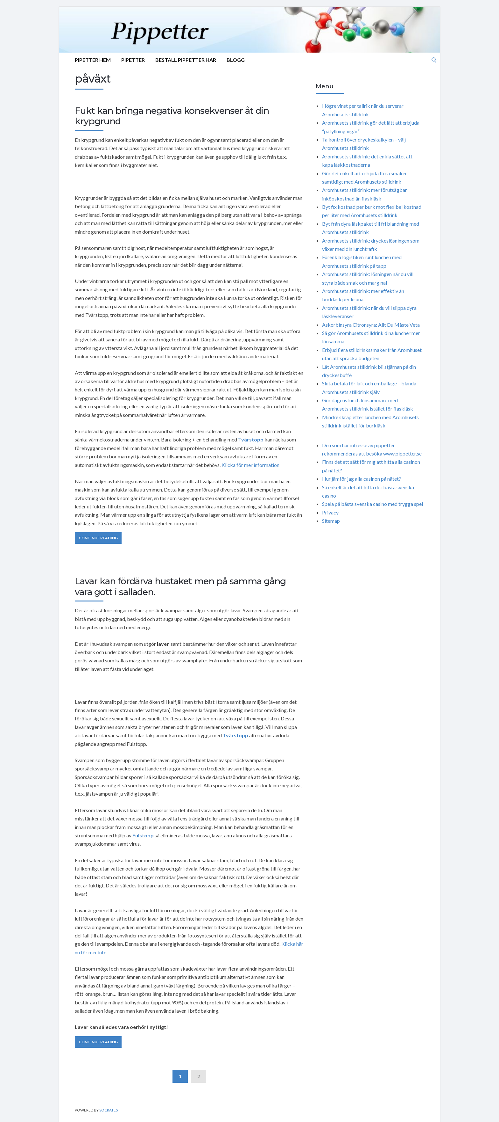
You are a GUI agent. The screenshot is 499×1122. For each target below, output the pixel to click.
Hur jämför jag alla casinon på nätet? (361, 479)
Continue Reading (98, 538)
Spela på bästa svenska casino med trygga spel (372, 504)
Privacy (330, 512)
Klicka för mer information (250, 465)
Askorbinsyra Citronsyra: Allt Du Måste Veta (371, 325)
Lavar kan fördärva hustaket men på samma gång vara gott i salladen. (180, 586)
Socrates (108, 1110)
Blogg (236, 60)
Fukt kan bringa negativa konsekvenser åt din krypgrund (172, 116)
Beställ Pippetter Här (185, 60)
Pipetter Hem (93, 60)
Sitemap (331, 521)
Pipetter (133, 60)
